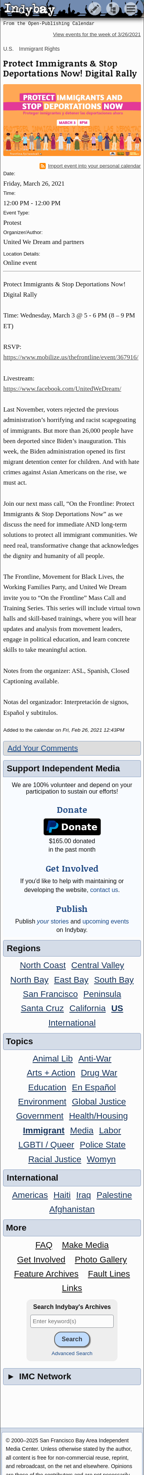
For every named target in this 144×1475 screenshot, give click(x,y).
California (88, 1008)
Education (47, 1087)
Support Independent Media (63, 768)
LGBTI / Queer (46, 1144)
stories (53, 921)
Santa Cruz (42, 1008)
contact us (104, 890)
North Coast (43, 965)
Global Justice (99, 1101)
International (72, 1023)
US (117, 1008)
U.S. (8, 49)
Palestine (114, 1195)
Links (72, 1288)
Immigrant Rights (39, 49)
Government (39, 1116)
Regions (23, 948)
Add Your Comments (42, 748)
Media (81, 1130)
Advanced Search (72, 1353)
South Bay (114, 980)
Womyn (101, 1159)
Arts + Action (51, 1073)
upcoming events (106, 921)
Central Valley (97, 965)
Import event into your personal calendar (90, 166)
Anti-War (94, 1058)
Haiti (62, 1195)
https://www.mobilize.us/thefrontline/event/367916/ (70, 357)
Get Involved (41, 1259)
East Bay (71, 980)
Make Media (85, 1245)
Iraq (83, 1195)
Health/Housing (98, 1116)
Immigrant (44, 1130)
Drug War (99, 1073)
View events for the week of (97, 34)
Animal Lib (53, 1058)
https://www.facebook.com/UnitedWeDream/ (62, 388)
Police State (103, 1144)
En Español (94, 1087)
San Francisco (50, 994)
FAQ (44, 1245)
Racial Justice (54, 1159)
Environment (42, 1101)
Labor (110, 1130)
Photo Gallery (101, 1259)
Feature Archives (46, 1274)
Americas (30, 1195)
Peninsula (102, 994)
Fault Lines (109, 1274)
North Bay (29, 980)
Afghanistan (71, 1209)
